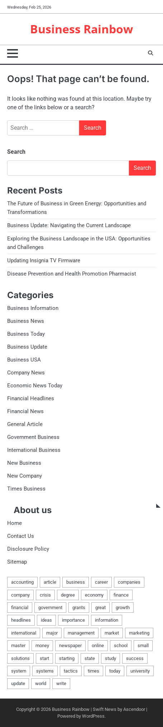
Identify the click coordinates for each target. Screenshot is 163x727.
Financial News (25, 411)
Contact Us (20, 536)
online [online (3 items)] (98, 645)
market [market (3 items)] (112, 633)
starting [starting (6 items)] (67, 658)
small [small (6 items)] (143, 645)
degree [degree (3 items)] (68, 595)
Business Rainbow (81, 29)
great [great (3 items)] (100, 607)
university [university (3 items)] (140, 671)
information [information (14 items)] (106, 620)
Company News (26, 372)
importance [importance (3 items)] (73, 620)
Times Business (26, 489)
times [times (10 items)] (93, 671)
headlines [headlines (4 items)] (21, 620)
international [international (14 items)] (23, 633)
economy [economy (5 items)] (94, 595)
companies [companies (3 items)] (129, 582)
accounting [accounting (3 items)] (22, 582)
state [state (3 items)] (90, 658)
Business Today (26, 334)
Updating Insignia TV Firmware (43, 260)
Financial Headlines (30, 398)
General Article (25, 424)
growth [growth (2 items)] (123, 607)
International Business (34, 450)
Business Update (27, 347)
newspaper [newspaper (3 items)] (70, 645)
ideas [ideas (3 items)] (46, 620)
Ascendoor (134, 709)
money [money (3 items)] (42, 645)
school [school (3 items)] (121, 645)
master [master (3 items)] (18, 645)
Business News (25, 321)
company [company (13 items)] (20, 595)
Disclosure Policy (28, 549)
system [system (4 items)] (18, 671)
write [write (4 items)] (61, 683)
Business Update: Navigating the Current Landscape (69, 225)
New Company (24, 476)
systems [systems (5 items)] (45, 671)
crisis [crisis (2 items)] (45, 595)
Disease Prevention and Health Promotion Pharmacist (71, 274)
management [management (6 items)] (81, 633)
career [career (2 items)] (101, 582)
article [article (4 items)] (50, 582)
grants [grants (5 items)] (78, 607)
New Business (24, 463)
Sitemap (17, 562)
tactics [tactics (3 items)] (71, 671)
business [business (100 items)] (75, 582)
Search (16, 151)
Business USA (24, 360)
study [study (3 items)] (110, 658)
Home (14, 523)
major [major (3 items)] (52, 633)
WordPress (93, 716)
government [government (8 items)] (50, 607)
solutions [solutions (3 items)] (20, 658)
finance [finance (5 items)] (121, 595)
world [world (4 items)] (40, 683)
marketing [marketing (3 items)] (139, 633)
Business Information (32, 308)
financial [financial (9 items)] (19, 607)
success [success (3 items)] (135, 658)
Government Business (33, 437)
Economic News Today (34, 385)
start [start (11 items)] (44, 658)
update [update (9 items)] (18, 683)
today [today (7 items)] (114, 671)
